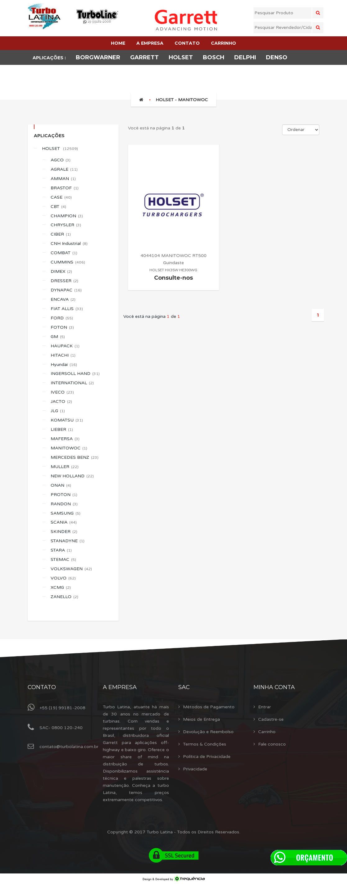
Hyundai (64, 364)
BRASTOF (65, 188)
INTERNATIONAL (72, 383)
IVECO (62, 392)
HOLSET (60, 148)
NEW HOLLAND (72, 476)
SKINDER (64, 531)
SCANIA (64, 522)
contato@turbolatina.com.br (68, 746)
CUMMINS (68, 262)
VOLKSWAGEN (71, 568)
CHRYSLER (66, 225)
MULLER (65, 466)
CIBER (61, 234)
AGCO (61, 160)
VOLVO (63, 578)
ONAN (61, 485)
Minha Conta (274, 687)
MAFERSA (65, 438)
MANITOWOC (69, 448)
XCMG (61, 587)
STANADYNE (67, 540)
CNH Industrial (69, 243)
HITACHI (63, 355)
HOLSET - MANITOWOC (182, 99)
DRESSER (64, 280)
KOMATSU (67, 420)
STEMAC (63, 559)
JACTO (61, 401)
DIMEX (61, 271)
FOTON (62, 327)
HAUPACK (65, 346)
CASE (61, 197)
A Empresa (120, 687)
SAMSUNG (65, 513)
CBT (58, 206)
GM (58, 336)
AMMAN (63, 178)
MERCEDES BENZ (74, 457)
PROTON (64, 494)
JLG (58, 410)
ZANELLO (64, 596)
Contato (42, 687)
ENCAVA (63, 299)
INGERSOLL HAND (75, 373)
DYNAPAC (66, 290)
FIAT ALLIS (67, 308)
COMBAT (64, 252)
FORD (62, 318)
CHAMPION (67, 216)
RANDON (64, 504)
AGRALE (64, 169)
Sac (184, 687)
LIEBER (62, 429)
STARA (61, 550)
